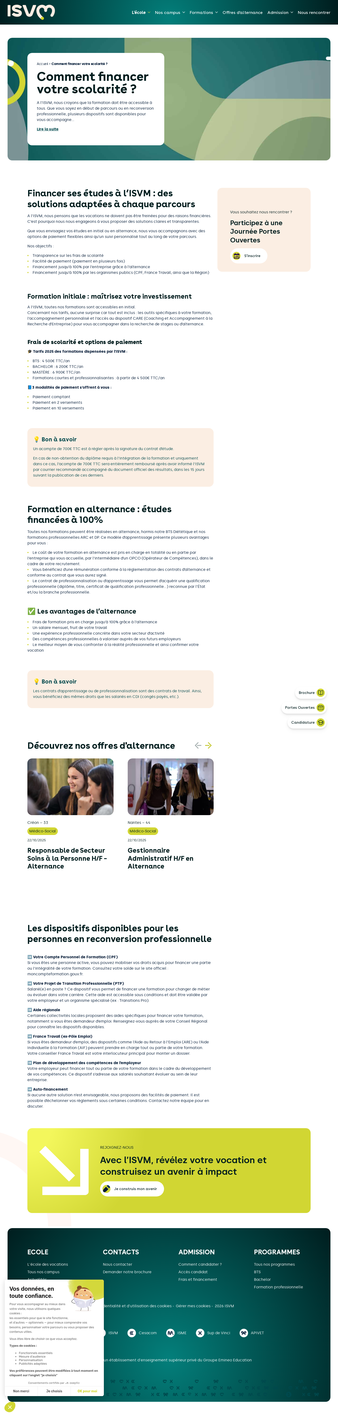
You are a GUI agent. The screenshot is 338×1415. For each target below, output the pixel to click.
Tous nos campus (43, 1272)
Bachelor (262, 1279)
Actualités (37, 1279)
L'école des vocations (47, 1264)
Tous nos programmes (274, 1264)
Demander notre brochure (127, 1272)
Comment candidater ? (200, 1264)
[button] (208, 745)
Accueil (42, 64)
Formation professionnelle (278, 1287)
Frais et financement (197, 1279)
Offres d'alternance (243, 12)
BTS (257, 1272)
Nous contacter (117, 1264)
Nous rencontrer (314, 12)
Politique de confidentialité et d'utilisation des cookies (121, 1306)
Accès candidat (193, 1272)
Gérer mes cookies (193, 1306)
